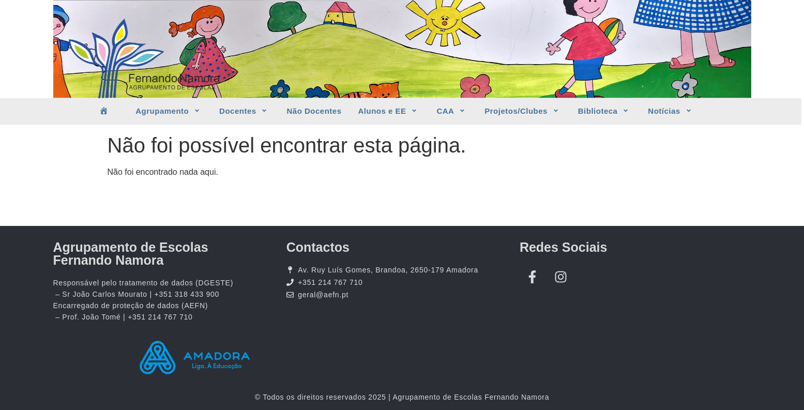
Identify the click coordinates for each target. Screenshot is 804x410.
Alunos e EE (389, 111)
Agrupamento (169, 111)
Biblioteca (605, 111)
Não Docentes (313, 111)
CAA (452, 111)
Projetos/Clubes (523, 111)
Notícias (671, 111)
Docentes (244, 111)
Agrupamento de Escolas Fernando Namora (130, 253)
